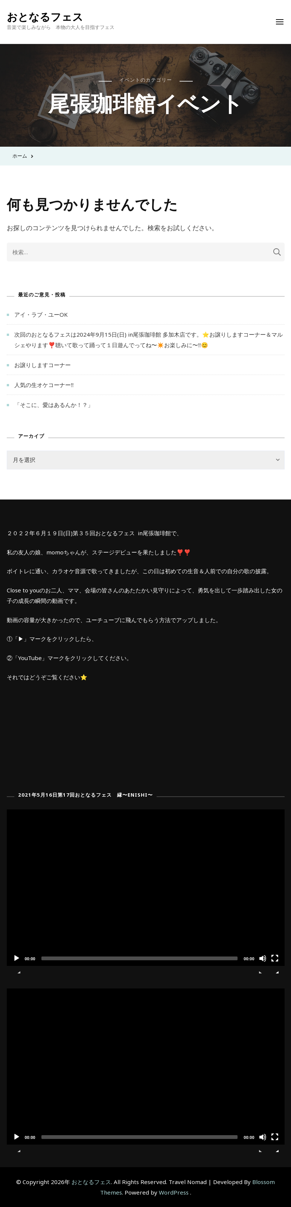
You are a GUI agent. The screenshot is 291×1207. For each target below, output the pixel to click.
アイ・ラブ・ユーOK (41, 314)
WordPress (174, 1192)
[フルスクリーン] (275, 964)
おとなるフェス (45, 16)
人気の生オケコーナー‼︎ (44, 385)
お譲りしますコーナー (42, 365)
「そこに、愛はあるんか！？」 (53, 404)
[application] (146, 887)
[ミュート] (263, 964)
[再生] (16, 964)
